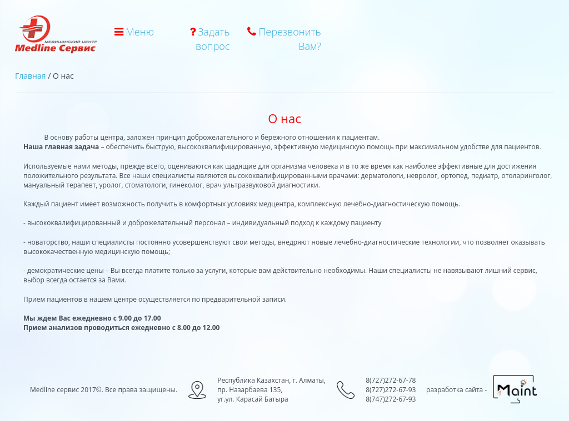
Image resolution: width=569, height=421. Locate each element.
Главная (30, 75)
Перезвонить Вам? (284, 39)
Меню (134, 31)
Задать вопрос (209, 39)
